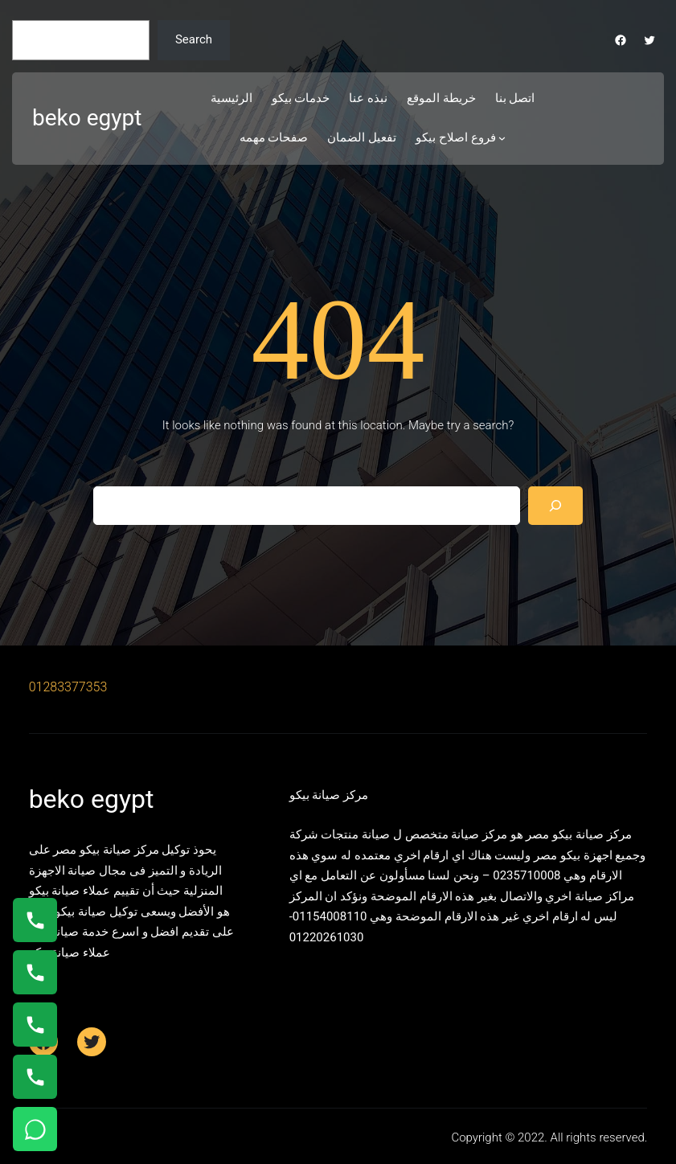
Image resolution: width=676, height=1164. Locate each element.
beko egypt (86, 118)
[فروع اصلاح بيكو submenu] (502, 137)
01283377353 (68, 687)
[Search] (555, 505)
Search (193, 39)
